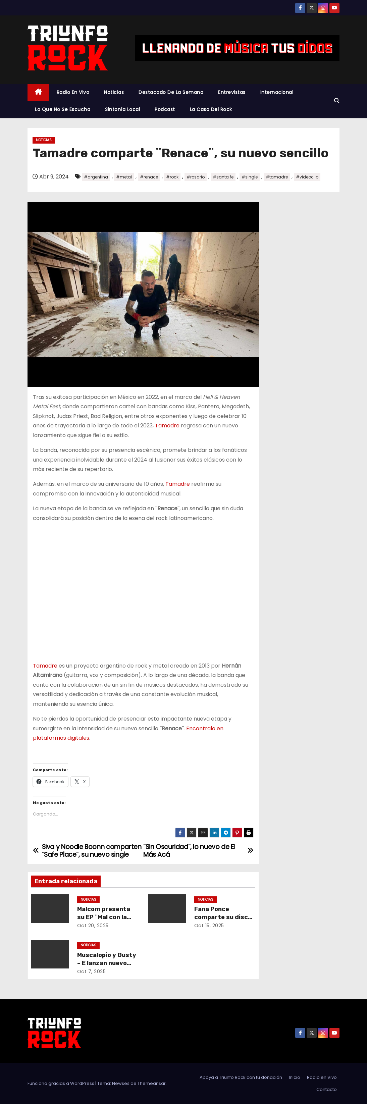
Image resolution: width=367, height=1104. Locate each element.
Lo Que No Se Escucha (62, 109)
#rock (172, 177)
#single (250, 177)
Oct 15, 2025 (209, 925)
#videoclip (307, 177)
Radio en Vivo (73, 92)
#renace (149, 177)
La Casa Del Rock (211, 109)
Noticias (114, 92)
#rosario (196, 177)
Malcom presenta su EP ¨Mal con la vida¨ (103, 917)
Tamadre (167, 425)
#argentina (96, 177)
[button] (336, 101)
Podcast (165, 109)
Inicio (294, 1077)
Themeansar (152, 1083)
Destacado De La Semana (171, 92)
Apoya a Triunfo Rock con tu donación (241, 1077)
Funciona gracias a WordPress (61, 1083)
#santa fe (223, 177)
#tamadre (277, 177)
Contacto (326, 1089)
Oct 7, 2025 (91, 971)
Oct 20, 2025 (93, 925)
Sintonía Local (122, 109)
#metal (124, 177)
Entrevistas (232, 92)
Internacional (277, 92)
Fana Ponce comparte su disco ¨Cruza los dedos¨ (223, 917)
